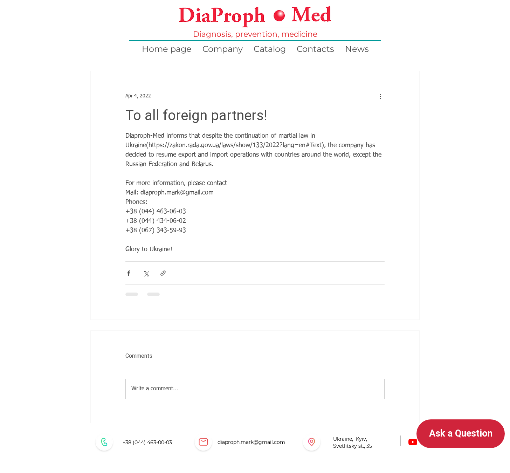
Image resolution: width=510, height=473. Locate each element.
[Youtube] (412, 442)
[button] (460, 433)
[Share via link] (163, 273)
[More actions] (380, 96)
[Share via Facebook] (128, 273)
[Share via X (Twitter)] (146, 273)
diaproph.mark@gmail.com (251, 442)
